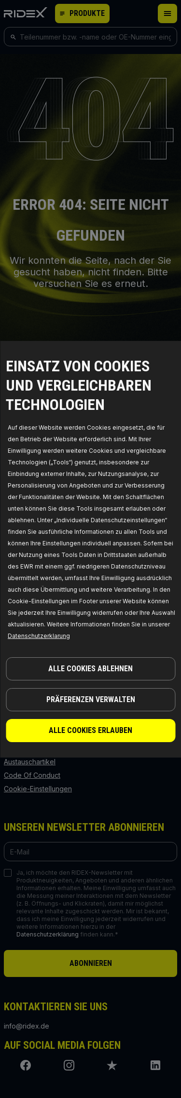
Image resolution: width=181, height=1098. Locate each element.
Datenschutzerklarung (39, 635)
